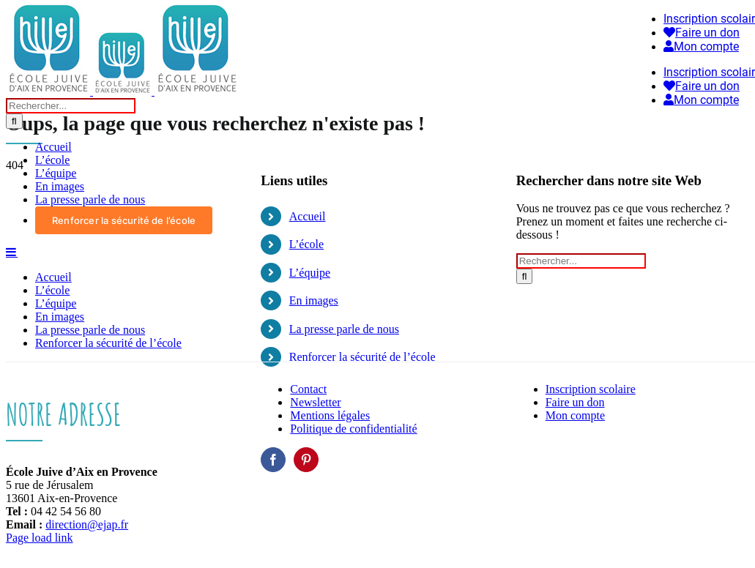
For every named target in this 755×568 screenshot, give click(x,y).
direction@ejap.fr (86, 524)
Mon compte (575, 415)
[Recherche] (14, 121)
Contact (308, 389)
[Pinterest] (306, 459)
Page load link (39, 537)
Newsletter (315, 402)
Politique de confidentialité (353, 428)
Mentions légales (330, 415)
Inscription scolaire (591, 389)
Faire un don (575, 402)
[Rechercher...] (70, 105)
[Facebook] (273, 459)
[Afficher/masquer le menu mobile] (12, 252)
